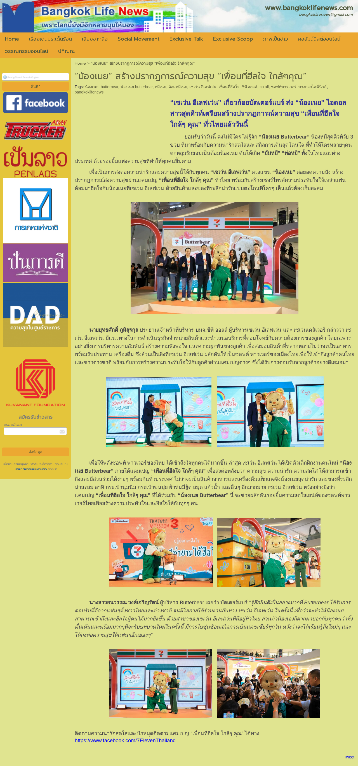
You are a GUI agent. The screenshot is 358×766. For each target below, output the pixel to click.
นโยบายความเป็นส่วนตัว (31, 469)
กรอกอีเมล (13, 425)
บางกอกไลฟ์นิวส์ (312, 87)
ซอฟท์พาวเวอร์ (283, 87)
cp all (264, 87)
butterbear (109, 87)
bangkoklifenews (89, 92)
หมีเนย (160, 87)
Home (80, 63)
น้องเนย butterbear (137, 87)
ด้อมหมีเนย (177, 87)
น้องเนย (91, 87)
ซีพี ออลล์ (250, 87)
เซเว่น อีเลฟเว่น (202, 87)
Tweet (349, 757)
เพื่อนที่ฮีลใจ (229, 87)
